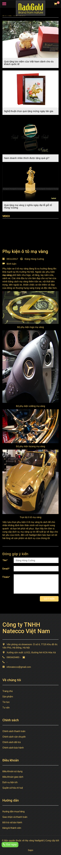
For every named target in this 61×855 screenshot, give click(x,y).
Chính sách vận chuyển (14, 736)
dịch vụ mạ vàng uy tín (23, 531)
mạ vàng (7, 275)
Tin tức (6, 702)
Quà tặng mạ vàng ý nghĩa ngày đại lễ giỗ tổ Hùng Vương (28, 206)
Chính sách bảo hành (13, 747)
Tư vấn (6, 707)
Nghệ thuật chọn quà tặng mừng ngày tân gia (28, 111)
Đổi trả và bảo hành (12, 822)
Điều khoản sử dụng (12, 771)
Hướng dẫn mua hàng (13, 811)
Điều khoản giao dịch (12, 777)
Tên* (5, 560)
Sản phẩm (7, 696)
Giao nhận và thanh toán (14, 817)
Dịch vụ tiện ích (10, 782)
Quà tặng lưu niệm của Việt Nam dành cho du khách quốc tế (29, 63)
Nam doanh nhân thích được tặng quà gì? (26, 158)
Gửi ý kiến (49, 599)
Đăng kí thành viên (11, 828)
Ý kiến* (6, 577)
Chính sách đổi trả (11, 742)
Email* (6, 568)
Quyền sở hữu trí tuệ (12, 788)
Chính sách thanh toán (13, 731)
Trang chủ (7, 691)
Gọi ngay (10, 844)
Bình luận (9, 263)
